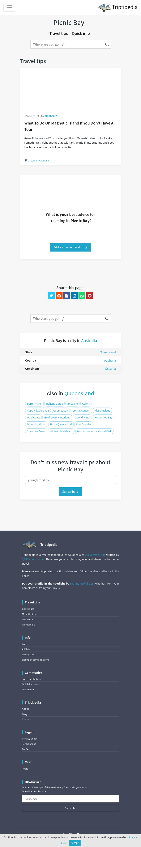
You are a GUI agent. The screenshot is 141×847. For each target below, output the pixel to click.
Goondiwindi (82, 417)
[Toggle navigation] (9, 7)
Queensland (108, 352)
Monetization (29, 614)
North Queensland (61, 424)
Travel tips (59, 33)
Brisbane (72, 403)
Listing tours (29, 654)
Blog (24, 714)
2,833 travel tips (95, 555)
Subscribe (70, 491)
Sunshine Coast (36, 431)
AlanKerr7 (50, 116)
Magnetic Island (36, 424)
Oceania (32, 160)
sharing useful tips (82, 583)
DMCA (25, 749)
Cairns (86, 403)
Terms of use (29, 744)
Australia (44, 160)
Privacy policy (29, 738)
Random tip (28, 624)
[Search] (67, 44)
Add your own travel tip (70, 247)
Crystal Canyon (81, 410)
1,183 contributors (33, 559)
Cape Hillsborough (38, 410)
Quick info (81, 33)
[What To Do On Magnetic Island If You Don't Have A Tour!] (70, 89)
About (25, 709)
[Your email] (70, 798)
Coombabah (61, 410)
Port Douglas (83, 424)
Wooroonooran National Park (94, 431)
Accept (75, 843)
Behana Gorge (54, 403)
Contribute (28, 609)
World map (28, 619)
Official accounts (31, 684)
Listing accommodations (35, 659)
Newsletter (28, 689)
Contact (26, 719)
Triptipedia (117, 7)
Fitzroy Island (102, 410)
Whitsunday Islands (61, 431)
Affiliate (26, 649)
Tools (25, 768)
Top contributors (31, 679)
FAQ (24, 644)
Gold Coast (33, 417)
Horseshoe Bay (103, 417)
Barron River (34, 403)
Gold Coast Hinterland (57, 417)
